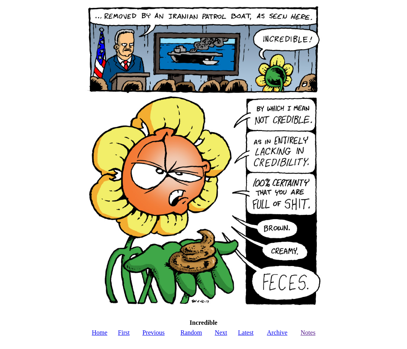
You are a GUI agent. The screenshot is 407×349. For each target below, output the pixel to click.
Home (99, 332)
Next (221, 332)
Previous (153, 332)
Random (191, 332)
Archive (277, 332)
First (124, 332)
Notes (307, 332)
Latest (246, 332)
